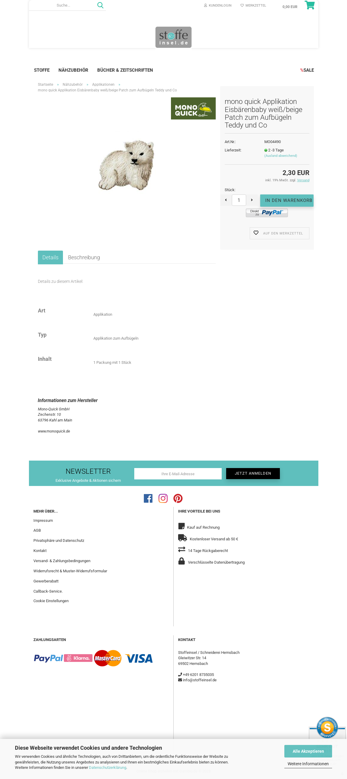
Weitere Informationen (308, 763)
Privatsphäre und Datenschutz (58, 540)
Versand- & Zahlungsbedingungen (61, 561)
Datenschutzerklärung (107, 767)
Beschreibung (84, 257)
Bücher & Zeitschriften (125, 70)
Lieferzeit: (233, 150)
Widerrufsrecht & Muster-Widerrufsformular (70, 571)
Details (50, 257)
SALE (307, 70)
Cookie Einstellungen (51, 601)
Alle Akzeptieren (308, 751)
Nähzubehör (73, 70)
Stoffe (42, 70)
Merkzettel (253, 5)
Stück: (230, 190)
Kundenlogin (218, 5)
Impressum (43, 520)
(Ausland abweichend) (280, 156)
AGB (37, 530)
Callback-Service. (48, 591)
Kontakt (40, 550)
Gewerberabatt (45, 581)
